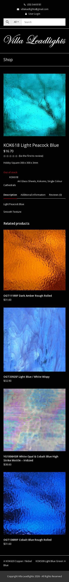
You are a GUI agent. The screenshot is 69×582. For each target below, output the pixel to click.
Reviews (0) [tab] (55, 194)
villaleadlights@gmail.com (34, 9)
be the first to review (31, 155)
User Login (34, 13)
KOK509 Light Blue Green (51, 561)
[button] (63, 41)
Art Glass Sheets (26, 181)
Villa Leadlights (26, 576)
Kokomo (41, 181)
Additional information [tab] (33, 194)
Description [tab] (10, 194)
